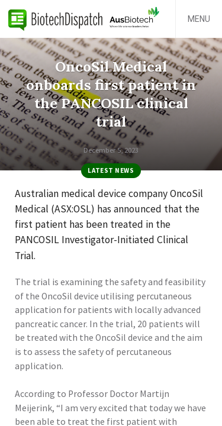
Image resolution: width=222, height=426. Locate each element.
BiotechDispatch (55, 19)
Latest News (111, 170)
